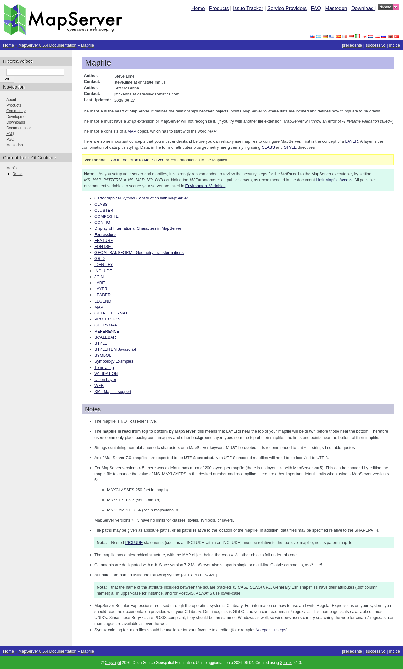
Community (16, 111)
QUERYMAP (105, 325)
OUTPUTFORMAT (111, 313)
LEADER (102, 294)
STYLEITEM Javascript (115, 349)
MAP (98, 307)
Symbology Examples (113, 361)
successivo (376, 45)
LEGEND (102, 301)
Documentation (19, 128)
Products (219, 8)
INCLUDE (103, 270)
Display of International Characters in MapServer (137, 228)
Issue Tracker (248, 8)
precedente (352, 45)
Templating (104, 367)
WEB (99, 385)
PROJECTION (107, 319)
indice (394, 45)
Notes (17, 173)
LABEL (100, 282)
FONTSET (103, 246)
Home (198, 8)
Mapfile (87, 45)
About (11, 99)
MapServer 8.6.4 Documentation (47, 45)
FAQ (316, 8)
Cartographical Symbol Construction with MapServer (141, 198)
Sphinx (286, 662)
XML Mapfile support (112, 391)
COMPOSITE (106, 216)
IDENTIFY (103, 264)
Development (17, 116)
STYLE (100, 343)
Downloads (15, 122)
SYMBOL (102, 355)
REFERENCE (106, 331)
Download (363, 8)
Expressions (105, 234)
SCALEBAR (105, 337)
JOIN (99, 276)
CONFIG (102, 222)
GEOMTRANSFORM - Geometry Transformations (139, 252)
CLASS (101, 204)
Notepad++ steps (270, 629)
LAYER (100, 288)
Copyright (113, 662)
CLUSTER (103, 210)
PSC (10, 139)
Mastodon (336, 8)
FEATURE (103, 240)
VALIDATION (106, 373)
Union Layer (105, 379)
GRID (99, 258)
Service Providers (287, 8)
